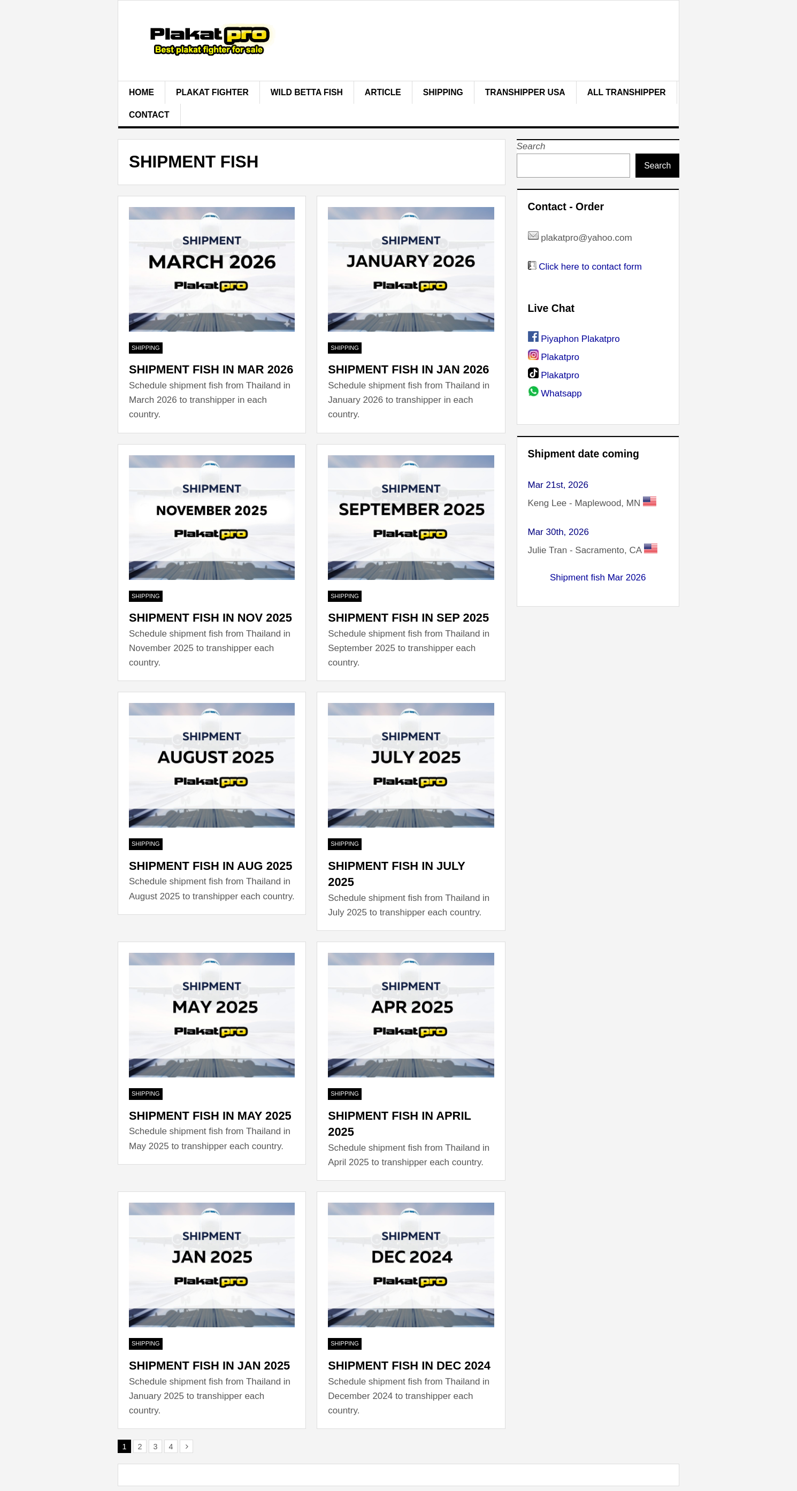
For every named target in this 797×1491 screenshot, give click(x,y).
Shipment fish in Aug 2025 (210, 866)
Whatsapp (561, 393)
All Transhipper (626, 92)
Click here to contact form (590, 267)
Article (383, 92)
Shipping (443, 92)
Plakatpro (560, 357)
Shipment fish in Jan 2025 (209, 1365)
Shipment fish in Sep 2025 (408, 617)
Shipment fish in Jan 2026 (408, 369)
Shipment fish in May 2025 (210, 1115)
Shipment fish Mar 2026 (598, 577)
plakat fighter (212, 92)
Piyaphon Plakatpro (580, 339)
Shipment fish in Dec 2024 (409, 1365)
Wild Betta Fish (307, 92)
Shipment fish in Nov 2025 (210, 617)
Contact (149, 114)
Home (141, 92)
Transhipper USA (525, 92)
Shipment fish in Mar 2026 (211, 369)
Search (531, 146)
